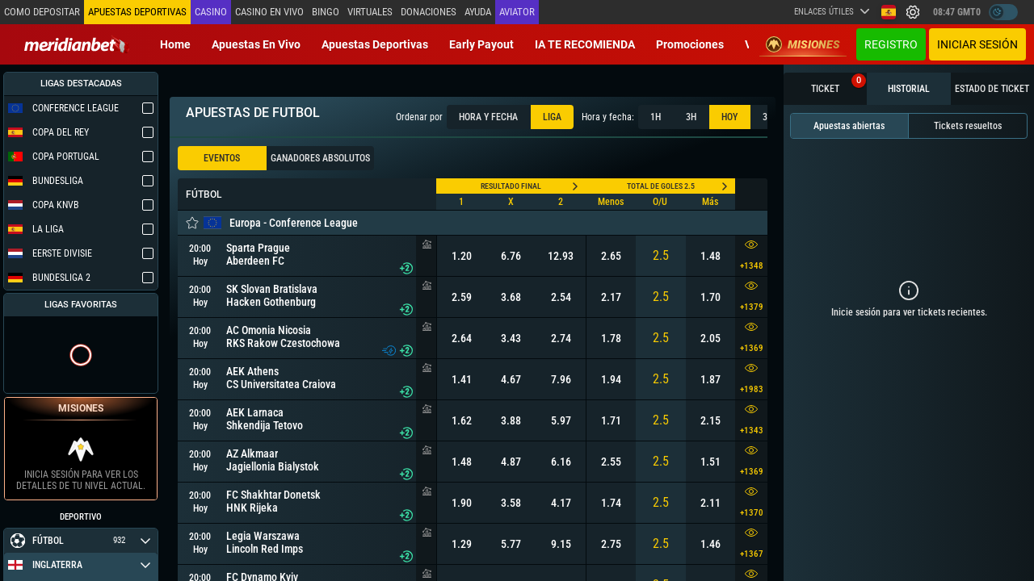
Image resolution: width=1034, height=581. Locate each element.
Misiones (803, 44)
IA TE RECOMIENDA (585, 44)
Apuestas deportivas (375, 44)
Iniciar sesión (977, 44)
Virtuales (370, 12)
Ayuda (477, 12)
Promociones (690, 44)
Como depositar (42, 12)
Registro (891, 44)
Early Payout (481, 44)
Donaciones (428, 12)
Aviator (517, 12)
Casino (211, 12)
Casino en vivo (269, 12)
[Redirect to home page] (76, 44)
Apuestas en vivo (256, 44)
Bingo (325, 12)
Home (175, 44)
